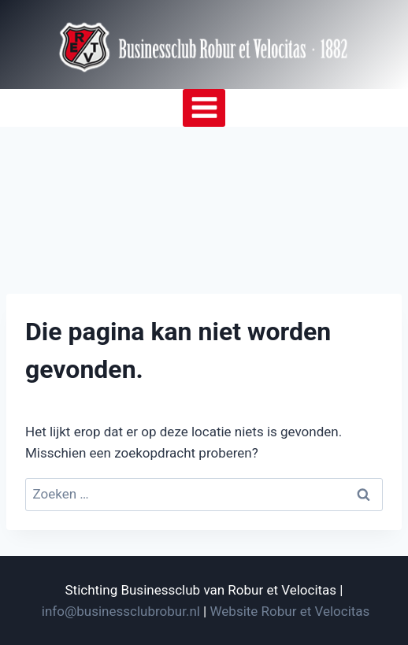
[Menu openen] (204, 108)
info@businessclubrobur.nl (121, 611)
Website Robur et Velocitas (290, 611)
